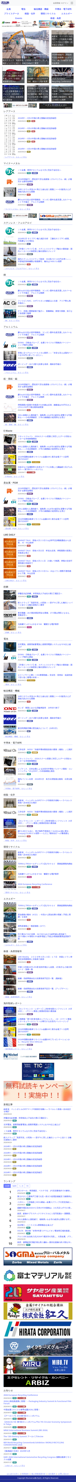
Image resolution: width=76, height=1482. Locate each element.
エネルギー (66, 13)
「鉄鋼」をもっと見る (12, 632)
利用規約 (25, 1472)
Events (18, 18)
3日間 (7, 1185)
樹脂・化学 (30, 13)
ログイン (64, 3)
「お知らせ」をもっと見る (14, 1464)
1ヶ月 (21, 1185)
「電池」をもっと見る (12, 684)
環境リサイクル (48, 13)
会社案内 (51, 1472)
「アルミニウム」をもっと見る (16, 372)
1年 (27, 1185)
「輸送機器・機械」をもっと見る (17, 736)
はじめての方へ (13, 1472)
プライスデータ (11, 13)
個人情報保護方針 (38, 1472)
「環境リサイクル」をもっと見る (17, 892)
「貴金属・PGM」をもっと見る (16, 528)
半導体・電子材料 (63, 9)
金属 (8, 9)
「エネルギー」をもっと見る (15, 945)
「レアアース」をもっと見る (15, 157)
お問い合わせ (63, 1472)
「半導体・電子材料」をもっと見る (18, 788)
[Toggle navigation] (72, 3)
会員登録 (56, 3)
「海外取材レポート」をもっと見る (18, 1049)
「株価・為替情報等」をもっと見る (18, 997)
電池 (23, 9)
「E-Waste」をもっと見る (14, 476)
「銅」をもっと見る (12, 320)
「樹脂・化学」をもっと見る (15, 840)
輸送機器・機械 (41, 9)
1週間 (14, 1185)
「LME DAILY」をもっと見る (15, 580)
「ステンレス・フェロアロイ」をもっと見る (21, 268)
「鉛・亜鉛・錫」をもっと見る (16, 424)
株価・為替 (55, 18)
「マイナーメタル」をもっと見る (17, 209)
